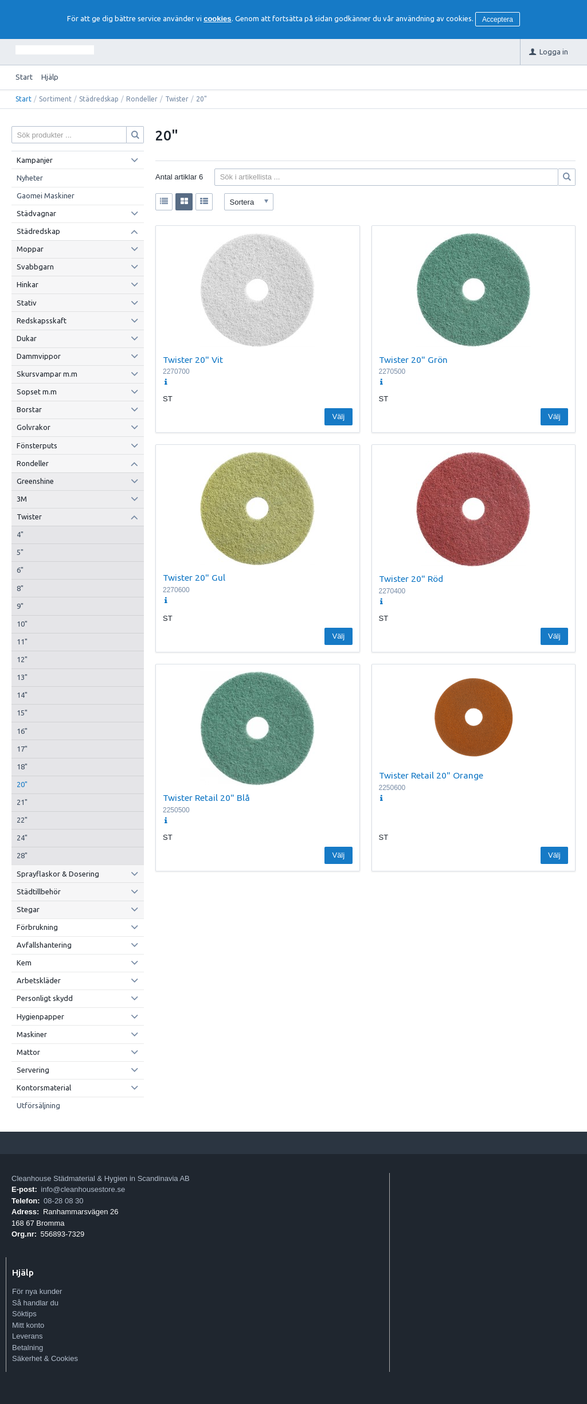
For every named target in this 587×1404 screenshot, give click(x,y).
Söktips (24, 1313)
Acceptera (497, 19)
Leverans (27, 1336)
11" (22, 642)
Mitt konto (28, 1325)
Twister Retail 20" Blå (206, 797)
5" (20, 552)
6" (20, 570)
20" (22, 784)
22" (22, 820)
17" (22, 749)
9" (20, 606)
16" (22, 731)
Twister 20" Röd (411, 578)
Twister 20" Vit (193, 359)
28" (22, 855)
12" (22, 659)
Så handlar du (35, 1303)
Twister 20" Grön (413, 359)
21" (22, 802)
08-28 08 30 (63, 1200)
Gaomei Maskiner (46, 195)
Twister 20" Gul (194, 577)
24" (22, 838)
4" (20, 534)
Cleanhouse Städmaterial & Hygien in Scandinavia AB (100, 1178)
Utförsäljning (38, 1105)
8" (20, 588)
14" (22, 695)
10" (22, 624)
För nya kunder (37, 1291)
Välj (338, 416)
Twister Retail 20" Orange (431, 775)
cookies (217, 18)
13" (22, 677)
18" (22, 766)
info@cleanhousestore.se (83, 1189)
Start (24, 77)
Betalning (27, 1347)
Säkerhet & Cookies (45, 1358)
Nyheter (30, 178)
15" (22, 713)
